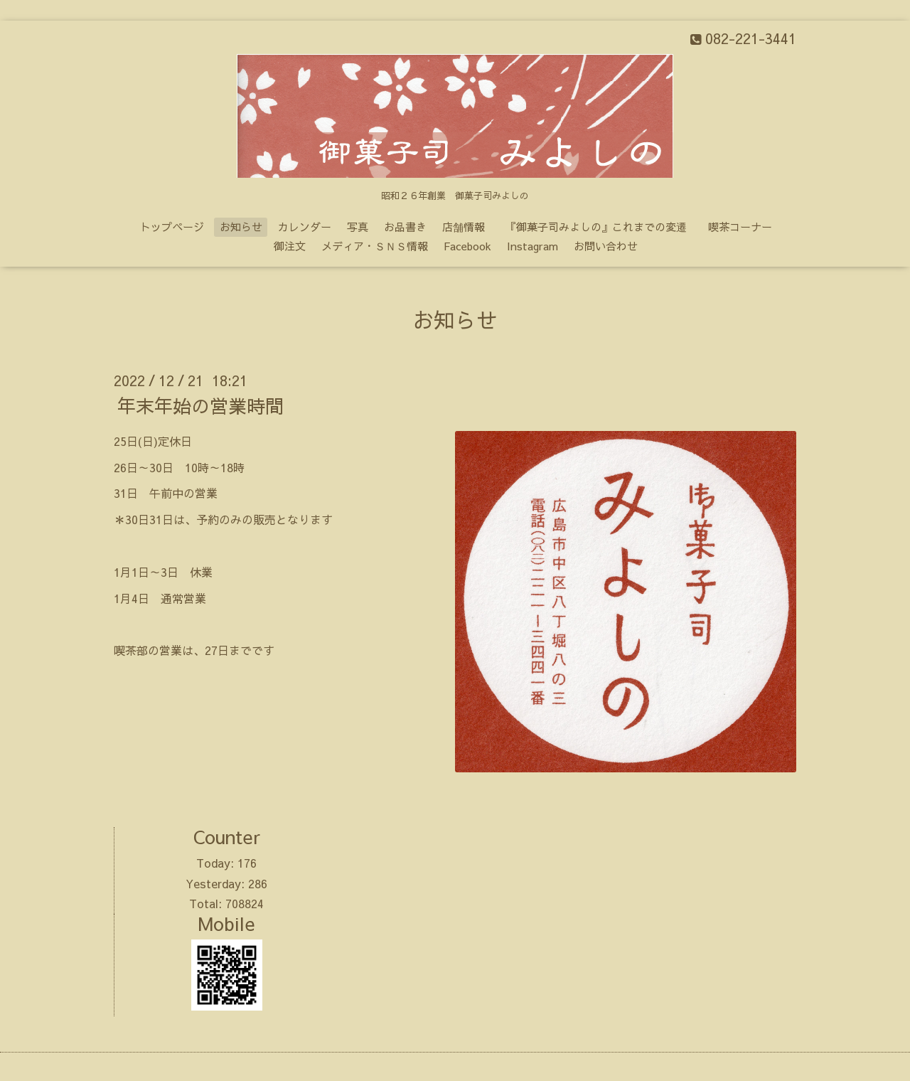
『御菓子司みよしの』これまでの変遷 (601, 226)
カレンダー (304, 226)
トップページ (172, 226)
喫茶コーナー (740, 226)
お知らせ (241, 226)
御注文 (290, 245)
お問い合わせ (606, 245)
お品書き (405, 226)
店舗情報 (463, 226)
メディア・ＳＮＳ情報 (374, 245)
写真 (357, 226)
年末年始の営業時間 (200, 405)
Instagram (532, 245)
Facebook (467, 245)
